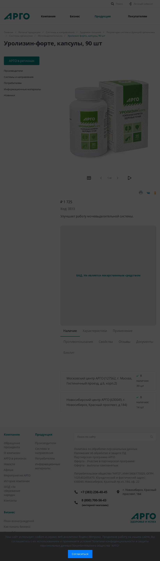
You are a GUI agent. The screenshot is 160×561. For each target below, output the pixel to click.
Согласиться (80, 554)
